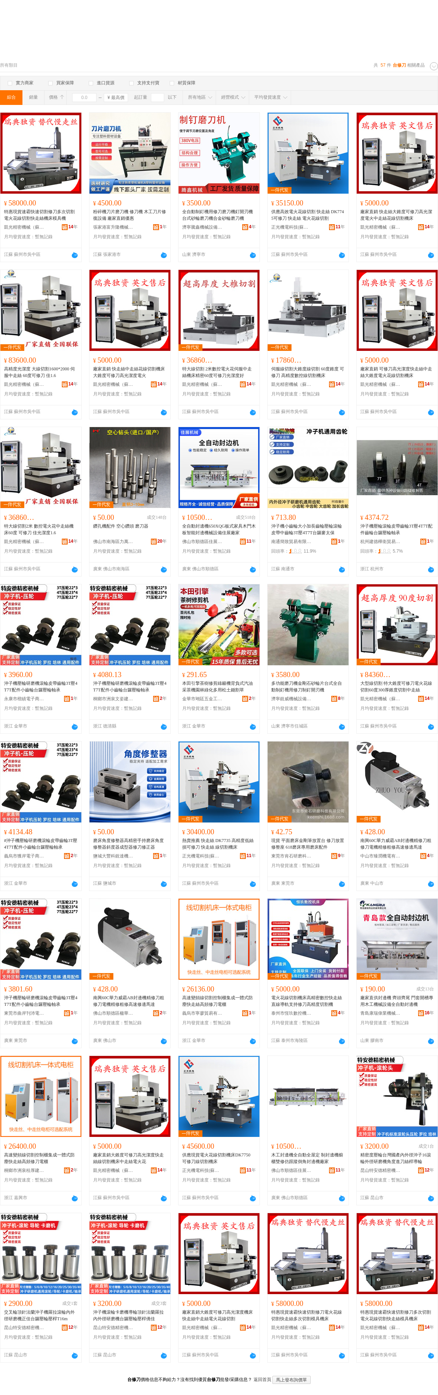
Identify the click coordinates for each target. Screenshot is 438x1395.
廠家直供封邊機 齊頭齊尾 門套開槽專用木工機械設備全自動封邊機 (396, 1001)
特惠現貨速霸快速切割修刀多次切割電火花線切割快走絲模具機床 (395, 1315)
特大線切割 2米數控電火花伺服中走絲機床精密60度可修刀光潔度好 (217, 372)
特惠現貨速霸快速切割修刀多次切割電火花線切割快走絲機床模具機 (39, 215)
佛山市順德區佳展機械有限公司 (202, 541)
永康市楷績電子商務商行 (24, 698)
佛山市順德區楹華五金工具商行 (113, 1013)
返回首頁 (262, 1379)
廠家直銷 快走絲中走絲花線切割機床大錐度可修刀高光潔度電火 (129, 372)
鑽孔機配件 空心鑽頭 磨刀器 (120, 526)
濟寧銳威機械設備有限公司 (291, 698)
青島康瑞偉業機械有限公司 (380, 1013)
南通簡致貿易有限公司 (291, 541)
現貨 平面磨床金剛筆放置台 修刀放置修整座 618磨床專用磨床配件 (307, 844)
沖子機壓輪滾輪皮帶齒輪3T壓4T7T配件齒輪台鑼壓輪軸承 (396, 529)
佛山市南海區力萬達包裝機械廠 (113, 541)
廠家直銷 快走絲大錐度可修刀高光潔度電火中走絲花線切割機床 (396, 215)
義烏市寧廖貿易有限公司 (202, 1013)
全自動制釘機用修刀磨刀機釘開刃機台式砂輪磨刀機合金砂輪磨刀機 (217, 215)
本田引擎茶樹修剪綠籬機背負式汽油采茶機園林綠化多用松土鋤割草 (217, 687)
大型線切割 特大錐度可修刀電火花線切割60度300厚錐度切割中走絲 (396, 687)
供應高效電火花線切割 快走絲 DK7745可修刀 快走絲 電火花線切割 (307, 215)
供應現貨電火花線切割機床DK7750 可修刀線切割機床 (216, 1158)
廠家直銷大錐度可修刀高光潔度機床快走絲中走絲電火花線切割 (217, 1315)
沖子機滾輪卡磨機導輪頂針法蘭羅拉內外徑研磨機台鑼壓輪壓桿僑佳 (128, 1315)
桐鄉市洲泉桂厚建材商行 (24, 1170)
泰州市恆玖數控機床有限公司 (291, 1013)
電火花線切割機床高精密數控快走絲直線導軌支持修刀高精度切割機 (306, 1001)
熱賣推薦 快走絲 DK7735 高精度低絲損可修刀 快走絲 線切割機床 (218, 844)
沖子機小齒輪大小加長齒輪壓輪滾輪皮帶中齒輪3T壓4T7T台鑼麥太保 (306, 529)
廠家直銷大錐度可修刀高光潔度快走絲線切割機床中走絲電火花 (128, 1158)
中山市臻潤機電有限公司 (380, 856)
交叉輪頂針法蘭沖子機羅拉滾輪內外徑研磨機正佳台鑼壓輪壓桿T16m (39, 1315)
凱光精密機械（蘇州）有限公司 (24, 227)
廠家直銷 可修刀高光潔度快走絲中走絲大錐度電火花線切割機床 (396, 372)
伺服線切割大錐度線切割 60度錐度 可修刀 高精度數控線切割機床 (307, 372)
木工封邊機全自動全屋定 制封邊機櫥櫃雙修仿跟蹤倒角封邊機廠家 (307, 1158)
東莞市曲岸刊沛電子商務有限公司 (24, 1013)
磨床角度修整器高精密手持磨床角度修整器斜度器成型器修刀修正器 (128, 844)
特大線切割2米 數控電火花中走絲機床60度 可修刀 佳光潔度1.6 (39, 529)
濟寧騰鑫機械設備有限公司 (202, 227)
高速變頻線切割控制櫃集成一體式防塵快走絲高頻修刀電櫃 (217, 1001)
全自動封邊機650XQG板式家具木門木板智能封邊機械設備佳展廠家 (219, 529)
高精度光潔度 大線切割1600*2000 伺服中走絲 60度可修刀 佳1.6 (39, 372)
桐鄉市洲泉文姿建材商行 (113, 698)
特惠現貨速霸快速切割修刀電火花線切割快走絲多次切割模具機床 (306, 1315)
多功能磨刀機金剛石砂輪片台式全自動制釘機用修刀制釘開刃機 (306, 687)
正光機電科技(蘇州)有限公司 (291, 227)
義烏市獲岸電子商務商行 (24, 856)
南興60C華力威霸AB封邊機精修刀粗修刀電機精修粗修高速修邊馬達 (395, 844)
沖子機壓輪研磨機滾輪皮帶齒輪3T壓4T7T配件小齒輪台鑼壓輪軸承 (40, 687)
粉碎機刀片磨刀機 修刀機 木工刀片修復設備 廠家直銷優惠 (129, 215)
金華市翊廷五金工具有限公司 (202, 698)
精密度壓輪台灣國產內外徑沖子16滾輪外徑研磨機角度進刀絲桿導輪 (395, 1158)
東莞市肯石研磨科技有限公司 (291, 856)
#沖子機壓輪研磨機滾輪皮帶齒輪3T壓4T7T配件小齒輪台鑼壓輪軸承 (40, 844)
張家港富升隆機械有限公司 (113, 227)
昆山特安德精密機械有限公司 (380, 1170)
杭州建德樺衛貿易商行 (380, 541)
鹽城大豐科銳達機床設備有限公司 (113, 856)
